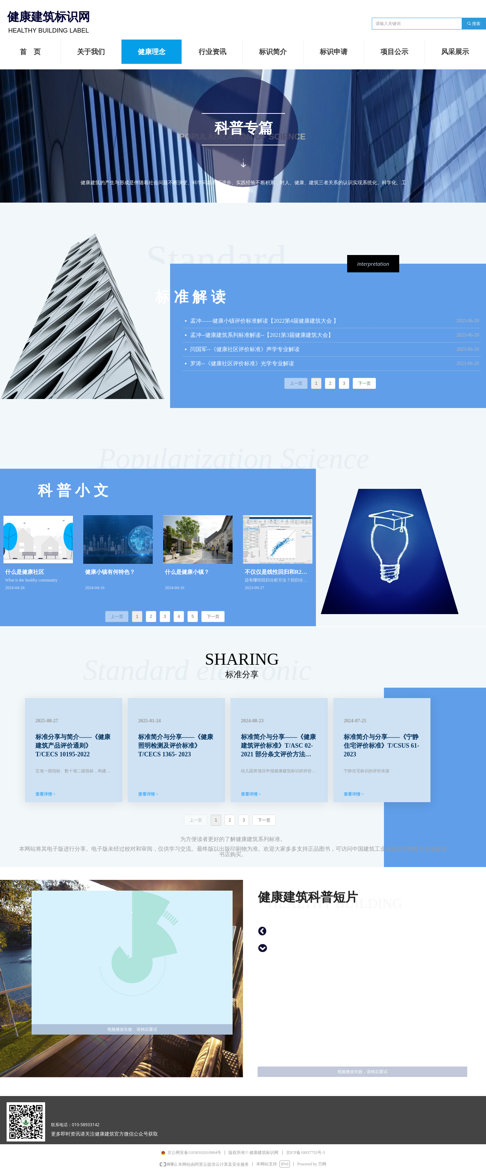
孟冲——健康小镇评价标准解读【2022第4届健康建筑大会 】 (264, 321)
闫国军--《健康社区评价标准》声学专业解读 (245, 349)
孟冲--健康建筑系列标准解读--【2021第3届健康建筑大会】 (262, 335)
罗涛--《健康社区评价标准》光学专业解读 (242, 363)
